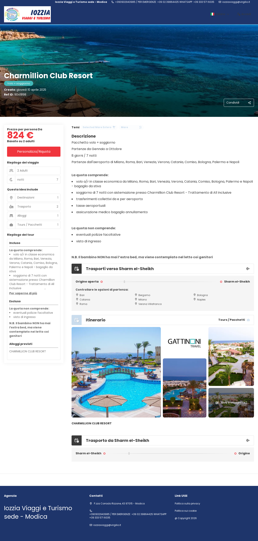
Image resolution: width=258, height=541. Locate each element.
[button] (23, 293)
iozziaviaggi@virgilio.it (236, 2)
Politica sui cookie (186, 510)
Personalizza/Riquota (33, 151)
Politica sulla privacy (187, 503)
